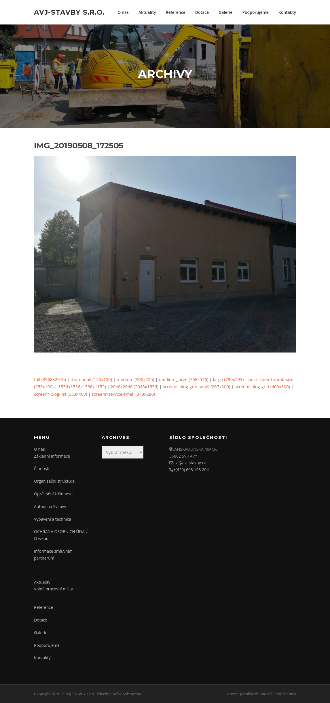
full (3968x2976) (50, 379)
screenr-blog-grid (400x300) (262, 386)
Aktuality (147, 12)
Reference (175, 12)
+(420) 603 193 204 (191, 469)
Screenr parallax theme (245, 693)
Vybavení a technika (52, 519)
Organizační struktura (54, 481)
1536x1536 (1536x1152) (82, 386)
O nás (123, 12)
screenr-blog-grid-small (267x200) (196, 386)
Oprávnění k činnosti (53, 494)
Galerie (225, 12)
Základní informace (52, 456)
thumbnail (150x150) (91, 379)
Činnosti (41, 468)
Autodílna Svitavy (50, 506)
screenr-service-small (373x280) (123, 394)
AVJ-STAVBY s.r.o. (69, 12)
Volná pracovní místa (53, 589)
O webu (41, 538)
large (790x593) (228, 379)
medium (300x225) (135, 379)
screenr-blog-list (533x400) (60, 394)
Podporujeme (255, 12)
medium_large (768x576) (183, 379)
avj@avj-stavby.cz (189, 462)
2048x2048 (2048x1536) (134, 386)
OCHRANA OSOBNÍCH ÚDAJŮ (61, 531)
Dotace (202, 12)
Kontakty (287, 12)
